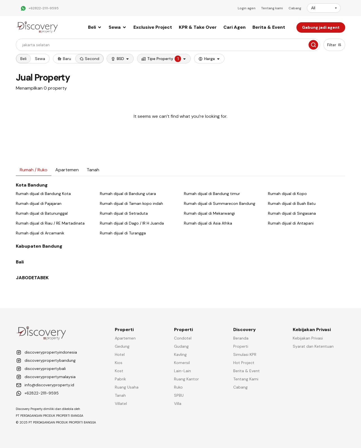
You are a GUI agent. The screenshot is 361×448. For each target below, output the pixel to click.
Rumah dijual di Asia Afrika (208, 223)
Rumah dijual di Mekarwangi (209, 213)
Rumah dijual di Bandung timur (212, 193)
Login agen (247, 8)
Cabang (295, 8)
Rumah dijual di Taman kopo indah (131, 203)
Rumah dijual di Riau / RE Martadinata (50, 223)
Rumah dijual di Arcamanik (40, 233)
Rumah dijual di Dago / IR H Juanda (132, 223)
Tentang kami (272, 8)
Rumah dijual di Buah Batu (292, 203)
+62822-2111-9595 (43, 8)
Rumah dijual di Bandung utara (128, 193)
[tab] (33, 170)
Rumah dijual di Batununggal (42, 213)
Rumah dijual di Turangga (123, 233)
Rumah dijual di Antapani (291, 223)
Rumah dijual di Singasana (292, 213)
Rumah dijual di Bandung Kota (43, 193)
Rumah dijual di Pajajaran (38, 203)
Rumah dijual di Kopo (287, 193)
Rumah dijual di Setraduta (124, 213)
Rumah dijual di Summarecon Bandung (219, 203)
